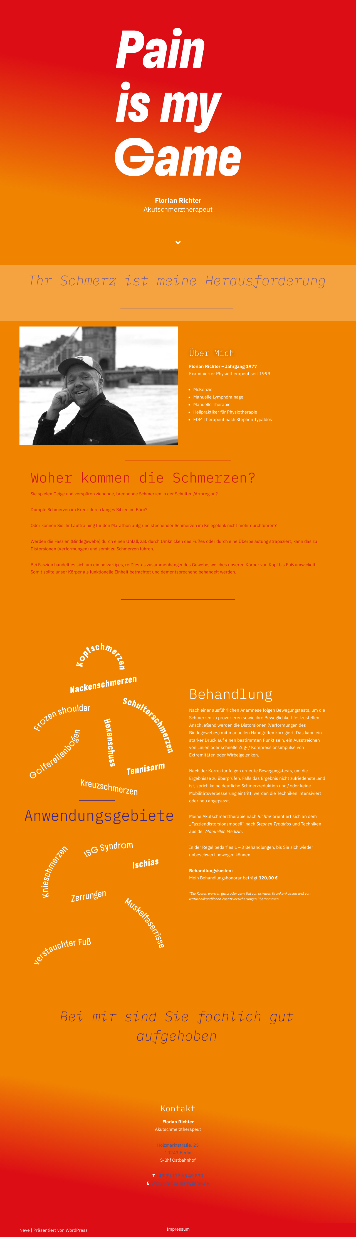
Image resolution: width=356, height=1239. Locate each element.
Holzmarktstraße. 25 (178, 1146)
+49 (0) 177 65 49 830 (179, 1177)
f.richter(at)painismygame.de (180, 1184)
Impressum (178, 1230)
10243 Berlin (178, 1153)
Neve (24, 1232)
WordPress (77, 1232)
